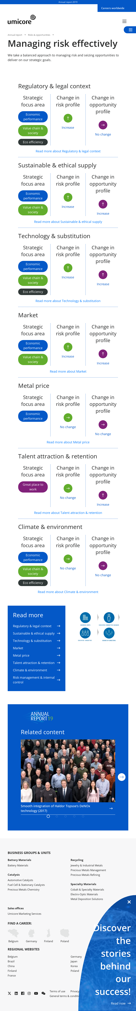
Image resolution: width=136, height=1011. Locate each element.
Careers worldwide (112, 8)
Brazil (11, 961)
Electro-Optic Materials (84, 894)
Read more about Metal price (68, 442)
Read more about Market (68, 371)
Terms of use (57, 991)
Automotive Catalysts (20, 880)
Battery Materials (18, 865)
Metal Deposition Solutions (87, 899)
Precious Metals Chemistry (24, 889)
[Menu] (124, 21)
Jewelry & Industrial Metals (87, 865)
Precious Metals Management (88, 870)
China (11, 966)
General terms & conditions (66, 996)
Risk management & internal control (36, 679)
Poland (64, 936)
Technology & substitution (36, 641)
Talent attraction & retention (36, 663)
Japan (74, 961)
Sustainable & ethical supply (36, 633)
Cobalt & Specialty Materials (87, 889)
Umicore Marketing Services (24, 913)
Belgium (13, 936)
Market (36, 648)
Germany (31, 936)
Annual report (15, 34)
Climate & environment (36, 670)
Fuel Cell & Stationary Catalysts (26, 885)
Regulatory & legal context (36, 626)
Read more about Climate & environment (68, 592)
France (12, 975)
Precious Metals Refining (85, 875)
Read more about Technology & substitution (68, 301)
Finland (48, 936)
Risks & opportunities (39, 34)
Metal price (36, 655)
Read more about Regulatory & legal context (68, 151)
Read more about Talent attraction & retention (68, 513)
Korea (74, 966)
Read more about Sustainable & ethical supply (68, 222)
